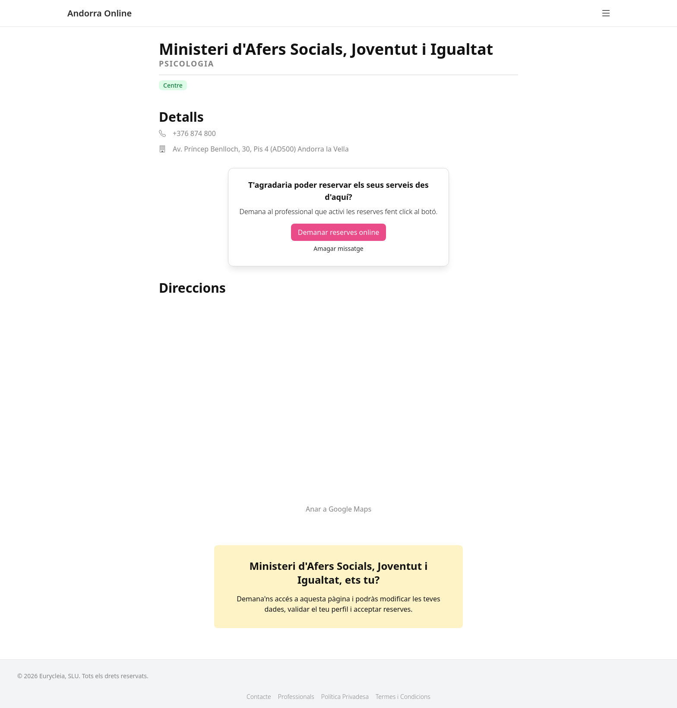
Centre (173, 85)
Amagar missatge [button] (338, 248)
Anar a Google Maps (338, 509)
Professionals (296, 696)
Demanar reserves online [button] (339, 232)
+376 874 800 (194, 133)
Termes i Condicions (403, 696)
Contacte (259, 696)
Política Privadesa (345, 696)
